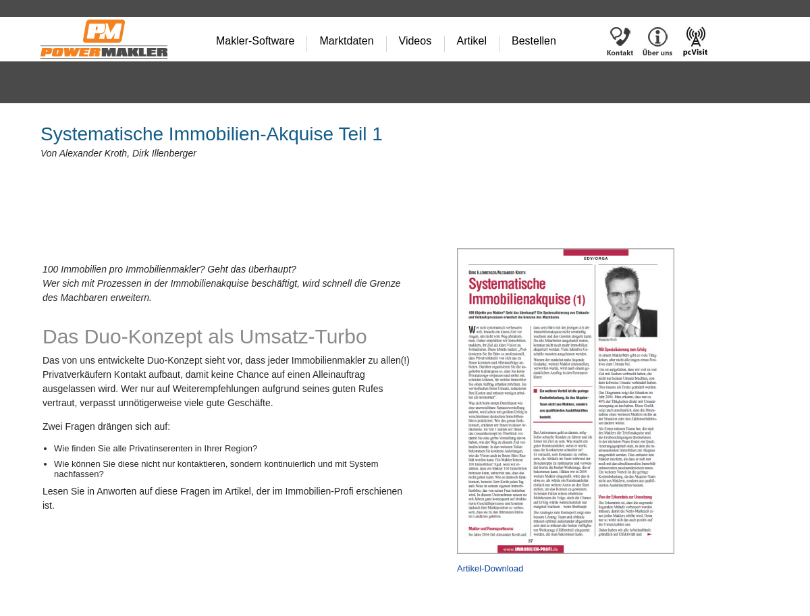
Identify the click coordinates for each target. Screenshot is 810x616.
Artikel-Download (490, 568)
